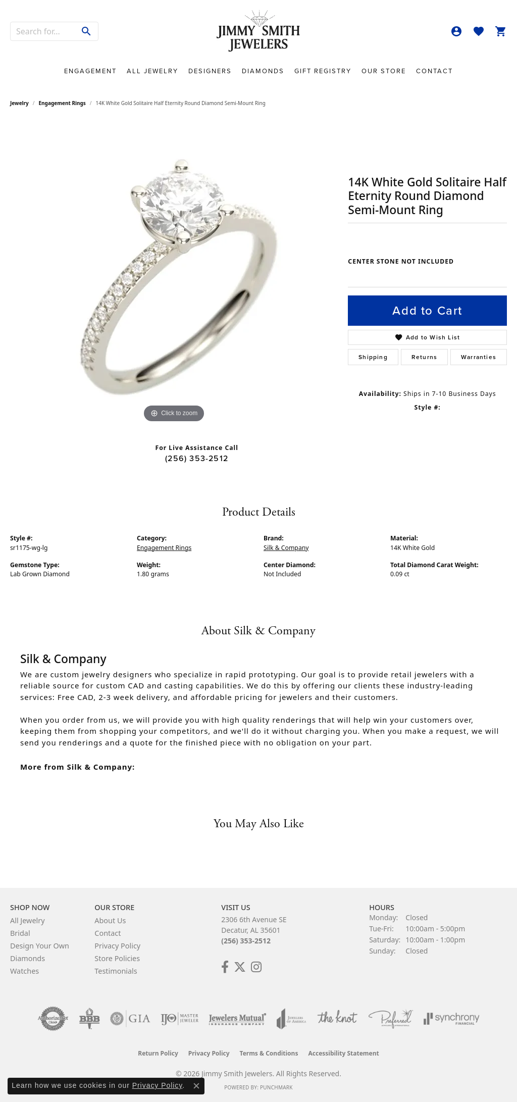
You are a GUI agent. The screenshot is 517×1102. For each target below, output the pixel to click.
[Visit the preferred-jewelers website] (390, 1018)
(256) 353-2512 (196, 458)
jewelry (19, 103)
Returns (424, 357)
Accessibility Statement (343, 1053)
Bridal (20, 933)
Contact (434, 71)
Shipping (373, 357)
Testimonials (115, 971)
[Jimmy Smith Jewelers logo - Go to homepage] (258, 31)
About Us (110, 920)
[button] (456, 31)
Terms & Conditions (269, 1053)
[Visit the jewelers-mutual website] (238, 1018)
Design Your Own (39, 945)
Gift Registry (322, 71)
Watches (24, 971)
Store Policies (117, 958)
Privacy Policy (117, 945)
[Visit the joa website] (291, 1018)
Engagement (90, 71)
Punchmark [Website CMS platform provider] (276, 1087)
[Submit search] (86, 31)
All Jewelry (152, 71)
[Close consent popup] (196, 1086)
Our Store (383, 71)
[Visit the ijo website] (179, 1018)
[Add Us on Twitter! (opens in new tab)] (240, 967)
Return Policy (158, 1053)
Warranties (478, 357)
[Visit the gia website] (130, 1018)
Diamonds (263, 71)
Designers (210, 71)
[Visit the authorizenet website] (53, 1018)
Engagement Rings (62, 103)
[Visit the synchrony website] (452, 1018)
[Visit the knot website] (337, 1018)
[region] (174, 273)
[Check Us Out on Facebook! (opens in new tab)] (225, 967)
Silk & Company (286, 547)
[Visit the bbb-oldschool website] (89, 1018)
